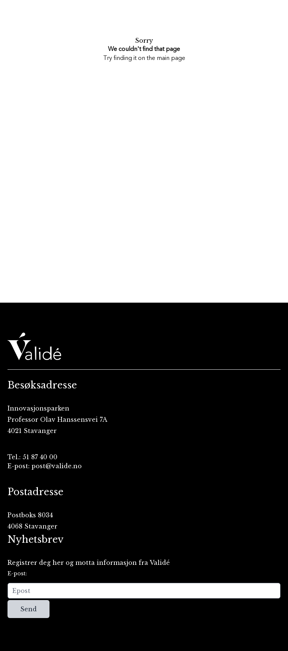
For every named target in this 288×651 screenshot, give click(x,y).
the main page (166, 58)
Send (28, 609)
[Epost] (144, 591)
